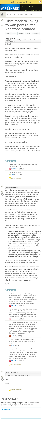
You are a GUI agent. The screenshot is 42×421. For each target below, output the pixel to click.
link (8, 284)
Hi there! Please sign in (31, 10)
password (35, 33)
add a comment (16, 178)
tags (23, 6)
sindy (12, 336)
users (31, 6)
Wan (8, 33)
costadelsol (14, 168)
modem (21, 33)
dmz (14, 33)
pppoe (28, 33)
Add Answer (6, 409)
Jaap (12, 174)
